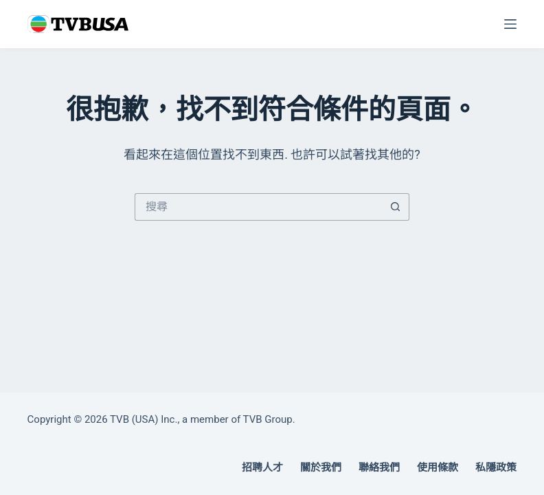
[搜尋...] (258, 207)
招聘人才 (262, 467)
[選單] (510, 24)
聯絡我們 (379, 467)
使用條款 (437, 467)
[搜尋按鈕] (395, 207)
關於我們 (320, 467)
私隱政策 (496, 467)
